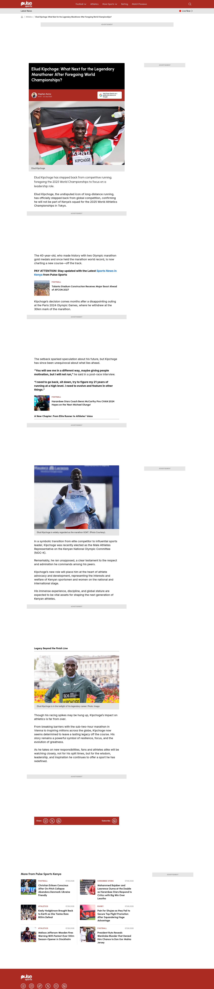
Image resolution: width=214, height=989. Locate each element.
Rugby (100, 906)
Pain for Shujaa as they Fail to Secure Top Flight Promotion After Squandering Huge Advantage (113, 915)
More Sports (109, 4)
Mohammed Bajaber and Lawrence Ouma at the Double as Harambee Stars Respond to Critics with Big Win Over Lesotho (114, 892)
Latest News (26, 11)
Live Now (187, 11)
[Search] (190, 4)
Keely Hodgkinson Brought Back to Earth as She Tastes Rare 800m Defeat (55, 914)
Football (81, 4)
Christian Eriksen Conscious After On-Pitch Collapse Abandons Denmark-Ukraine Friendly (54, 890)
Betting (124, 4)
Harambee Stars (105, 881)
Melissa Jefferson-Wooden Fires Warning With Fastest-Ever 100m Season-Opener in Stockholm (56, 936)
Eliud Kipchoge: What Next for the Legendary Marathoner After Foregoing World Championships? (73, 17)
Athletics (94, 4)
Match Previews (139, 4)
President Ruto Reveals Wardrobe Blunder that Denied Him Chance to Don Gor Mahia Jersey (114, 937)
